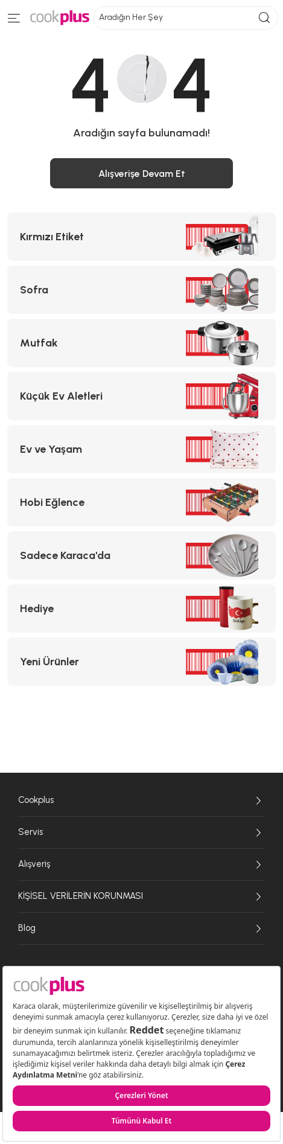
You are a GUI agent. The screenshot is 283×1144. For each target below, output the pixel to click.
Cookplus (141, 800)
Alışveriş (141, 864)
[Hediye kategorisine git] (141, 608)
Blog (141, 928)
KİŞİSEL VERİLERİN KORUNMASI (141, 896)
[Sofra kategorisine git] (141, 290)
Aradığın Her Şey (185, 18)
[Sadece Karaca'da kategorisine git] (141, 555)
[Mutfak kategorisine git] (141, 343)
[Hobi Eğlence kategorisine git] (141, 502)
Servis (141, 832)
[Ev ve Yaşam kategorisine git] (141, 449)
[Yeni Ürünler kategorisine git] (141, 662)
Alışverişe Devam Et (141, 173)
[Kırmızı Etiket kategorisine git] (141, 237)
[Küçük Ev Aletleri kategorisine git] (141, 396)
